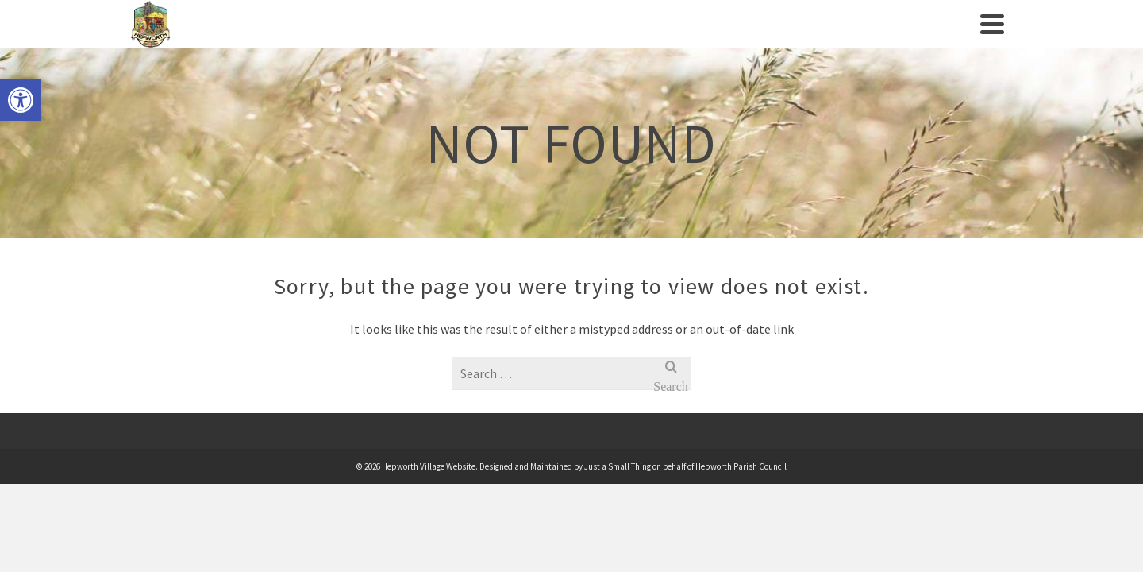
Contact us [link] (900, 40)
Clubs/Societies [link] (571, 40)
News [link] (832, 40)
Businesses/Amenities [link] (718, 40)
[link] (20, 100)
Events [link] (481, 40)
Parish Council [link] (269, 40)
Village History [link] (394, 40)
